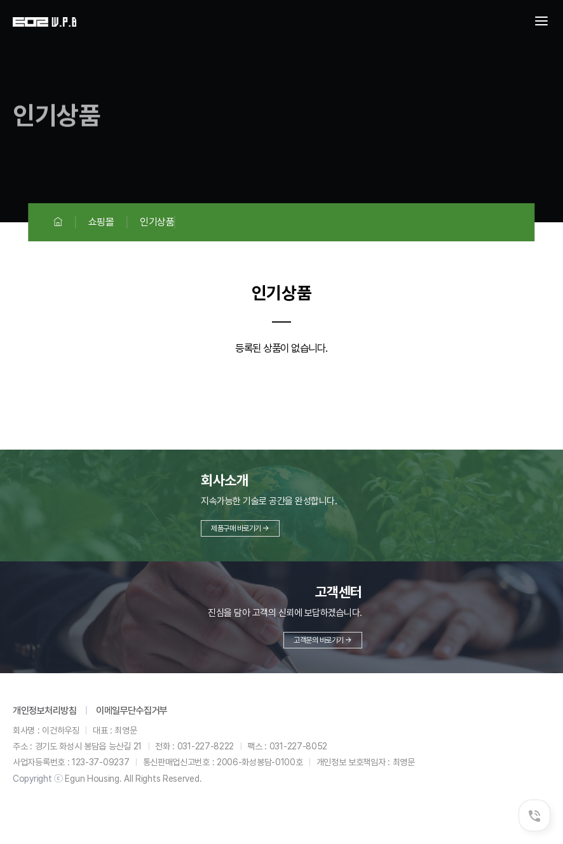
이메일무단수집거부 (132, 710)
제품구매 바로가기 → (240, 528)
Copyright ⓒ (38, 779)
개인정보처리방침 (44, 710)
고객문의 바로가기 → (323, 640)
